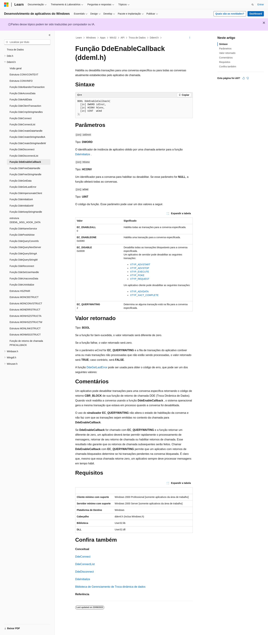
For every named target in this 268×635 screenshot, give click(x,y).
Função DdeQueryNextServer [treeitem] (25, 247)
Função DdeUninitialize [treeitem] (22, 284)
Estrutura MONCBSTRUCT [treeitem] (24, 297)
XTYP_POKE (137, 275)
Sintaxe (223, 44)
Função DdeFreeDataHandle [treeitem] (25, 168)
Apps (102, 37)
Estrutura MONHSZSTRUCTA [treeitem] (25, 316)
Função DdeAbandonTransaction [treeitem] (27, 87)
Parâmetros (225, 48)
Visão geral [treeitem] (16, 68)
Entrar (260, 4)
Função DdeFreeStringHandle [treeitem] (25, 174)
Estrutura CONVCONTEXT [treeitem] (24, 74)
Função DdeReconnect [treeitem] (22, 266)
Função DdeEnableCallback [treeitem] (25, 162)
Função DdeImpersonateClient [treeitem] (26, 193)
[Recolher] (49, 35)
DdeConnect (82, 556)
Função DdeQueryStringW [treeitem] (24, 259)
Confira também (227, 66)
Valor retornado (227, 53)
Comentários (226, 57)
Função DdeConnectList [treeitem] (22, 124)
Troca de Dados (137, 37)
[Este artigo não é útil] (248, 78)
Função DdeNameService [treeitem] (23, 228)
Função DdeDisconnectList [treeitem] (24, 155)
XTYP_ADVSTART (140, 264)
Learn (79, 37)
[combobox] (27, 42)
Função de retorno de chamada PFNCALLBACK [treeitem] (26, 343)
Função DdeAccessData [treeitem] (22, 93)
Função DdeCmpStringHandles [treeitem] (26, 112)
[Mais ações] (190, 38)
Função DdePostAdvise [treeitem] (22, 234)
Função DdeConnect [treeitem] (20, 118)
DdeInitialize (82, 154)
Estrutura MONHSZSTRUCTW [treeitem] (26, 322)
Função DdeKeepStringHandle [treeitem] (26, 211)
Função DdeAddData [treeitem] (21, 99)
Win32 (113, 37)
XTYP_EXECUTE (139, 271)
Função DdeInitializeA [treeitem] (21, 199)
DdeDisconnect (84, 571)
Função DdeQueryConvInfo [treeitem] (24, 241)
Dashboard (255, 13)
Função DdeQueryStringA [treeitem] (23, 253)
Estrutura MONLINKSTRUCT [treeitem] (25, 328)
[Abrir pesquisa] (252, 5)
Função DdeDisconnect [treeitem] (22, 149)
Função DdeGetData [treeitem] (20, 180)
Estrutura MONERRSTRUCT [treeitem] (25, 309)
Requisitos (224, 62)
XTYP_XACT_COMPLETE (144, 295)
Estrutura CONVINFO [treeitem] (21, 81)
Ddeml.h (154, 37)
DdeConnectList (85, 564)
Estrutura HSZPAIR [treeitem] (20, 291)
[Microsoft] (6, 4)
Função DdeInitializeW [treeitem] (22, 205)
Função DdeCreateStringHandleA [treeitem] (27, 137)
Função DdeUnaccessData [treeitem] (24, 278)
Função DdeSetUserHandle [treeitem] (24, 272)
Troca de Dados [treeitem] (15, 49)
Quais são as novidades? (229, 13)
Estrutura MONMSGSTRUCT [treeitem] (25, 334)
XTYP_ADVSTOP (139, 268)
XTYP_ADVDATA (139, 291)
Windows (91, 37)
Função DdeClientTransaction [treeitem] (25, 105)
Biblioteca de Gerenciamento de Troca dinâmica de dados (110, 586)
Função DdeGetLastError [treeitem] (23, 187)
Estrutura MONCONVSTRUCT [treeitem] (26, 303)
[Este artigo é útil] (244, 78)
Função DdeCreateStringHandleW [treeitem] (28, 143)
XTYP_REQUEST (139, 278)
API (123, 37)
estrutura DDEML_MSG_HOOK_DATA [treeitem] (25, 220)
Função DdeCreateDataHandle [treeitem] (26, 130)
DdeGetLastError (97, 367)
